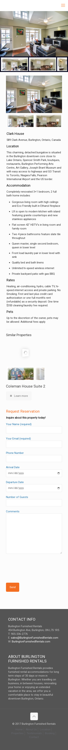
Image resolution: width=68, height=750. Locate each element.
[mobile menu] (63, 5)
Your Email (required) (34, 442)
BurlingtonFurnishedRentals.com (31, 641)
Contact (34, 737)
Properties (17, 733)
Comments (34, 532)
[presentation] (33, 565)
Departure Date (34, 486)
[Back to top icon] (34, 716)
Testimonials (34, 733)
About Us (31, 729)
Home (19, 729)
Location (45, 729)
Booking (50, 733)
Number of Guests (34, 500)
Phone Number (34, 456)
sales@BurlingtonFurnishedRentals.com (34, 637)
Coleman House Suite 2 (25, 386)
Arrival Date (34, 471)
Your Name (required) (34, 428)
